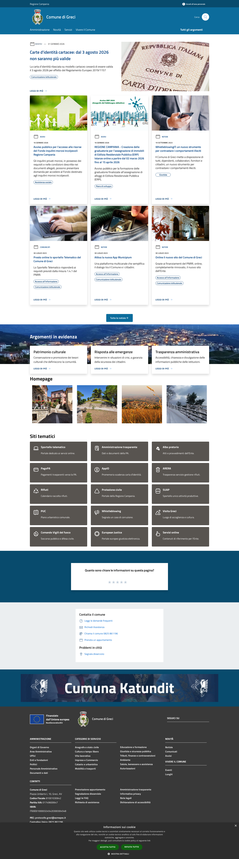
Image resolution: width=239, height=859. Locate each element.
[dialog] (119, 841)
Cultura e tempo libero (87, 751)
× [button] (235, 826)
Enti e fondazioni (39, 760)
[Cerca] (205, 17)
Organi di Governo (39, 747)
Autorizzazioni (127, 768)
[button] (119, 853)
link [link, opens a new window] (148, 840)
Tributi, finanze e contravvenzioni (137, 755)
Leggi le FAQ (81, 798)
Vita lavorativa (82, 756)
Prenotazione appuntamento (90, 789)
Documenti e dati (39, 773)
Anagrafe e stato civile (87, 747)
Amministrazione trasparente (135, 789)
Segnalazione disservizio (88, 794)
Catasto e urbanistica (86, 764)
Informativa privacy (130, 794)
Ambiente (125, 760)
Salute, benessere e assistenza (136, 764)
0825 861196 (56, 822)
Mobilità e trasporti (85, 768)
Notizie (161, 136)
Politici (33, 764)
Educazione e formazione (133, 747)
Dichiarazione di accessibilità (135, 802)
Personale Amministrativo (43, 768)
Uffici (33, 756)
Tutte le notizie (119, 318)
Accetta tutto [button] (107, 847)
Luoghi (169, 774)
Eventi (168, 770)
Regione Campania (39, 4)
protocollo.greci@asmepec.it (50, 818)
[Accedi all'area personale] (193, 4)
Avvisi (38, 43)
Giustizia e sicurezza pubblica (135, 751)
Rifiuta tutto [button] (132, 847)
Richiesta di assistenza (87, 802)
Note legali (126, 798)
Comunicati (42, 247)
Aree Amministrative (41, 751)
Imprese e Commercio (86, 760)
